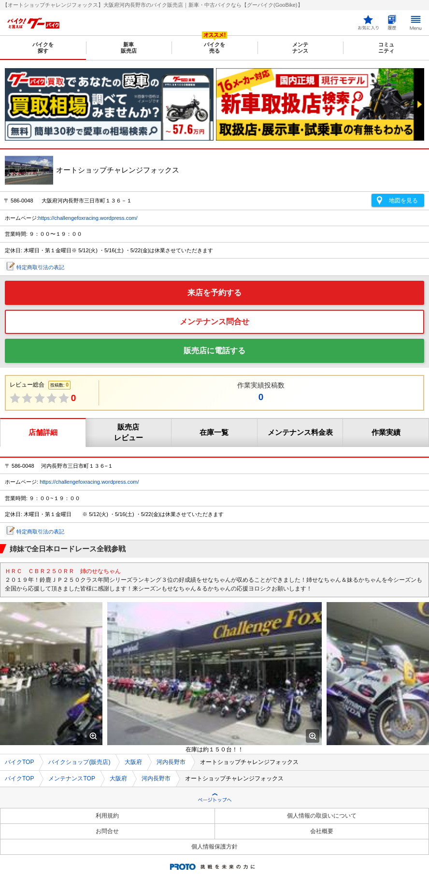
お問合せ (107, 831)
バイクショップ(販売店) (79, 762)
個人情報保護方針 (214, 846)
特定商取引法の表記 (40, 267)
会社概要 (321, 831)
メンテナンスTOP (71, 778)
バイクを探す (43, 48)
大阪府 (133, 762)
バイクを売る (214, 48)
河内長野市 (171, 762)
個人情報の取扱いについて (322, 815)
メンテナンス (300, 48)
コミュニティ (386, 48)
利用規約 (107, 815)
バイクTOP (19, 762)
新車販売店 (129, 48)
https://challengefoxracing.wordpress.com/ (87, 218)
